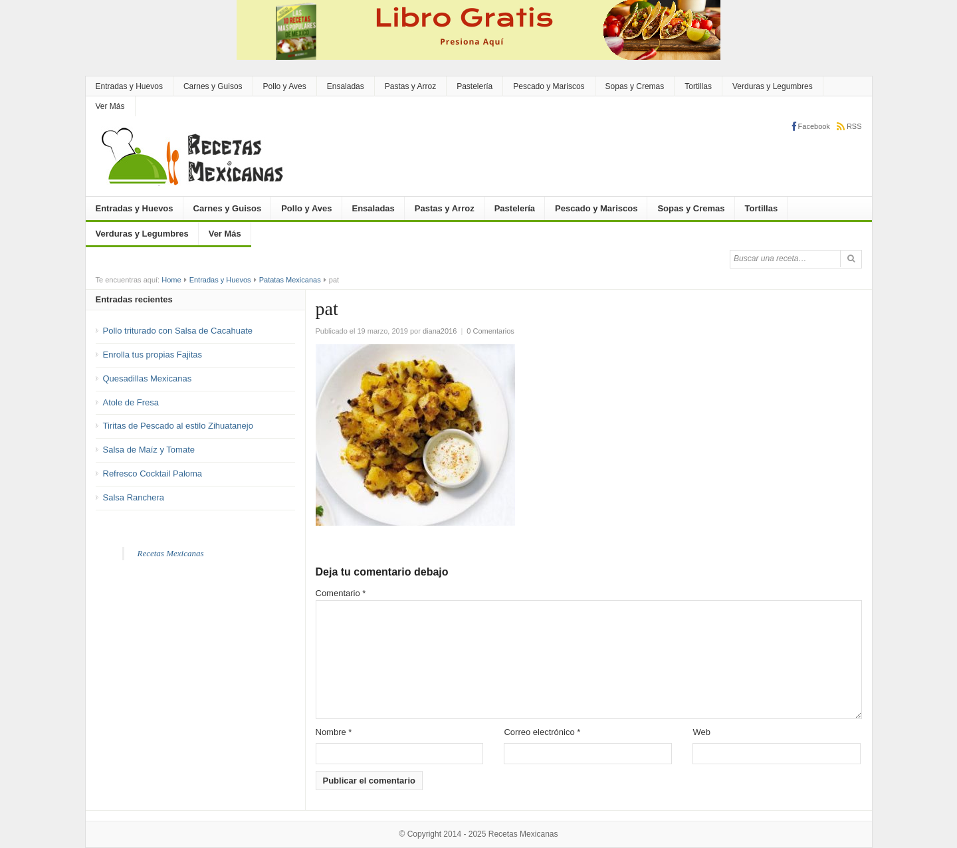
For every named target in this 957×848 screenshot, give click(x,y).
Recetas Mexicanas (171, 553)
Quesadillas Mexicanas (147, 378)
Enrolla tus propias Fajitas (153, 355)
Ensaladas (345, 86)
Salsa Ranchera (134, 497)
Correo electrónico (542, 732)
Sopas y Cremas (635, 86)
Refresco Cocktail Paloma (153, 473)
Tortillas (698, 86)
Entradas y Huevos (129, 86)
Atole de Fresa (131, 402)
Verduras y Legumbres (772, 86)
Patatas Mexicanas (290, 280)
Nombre (334, 732)
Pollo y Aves (284, 86)
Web (701, 732)
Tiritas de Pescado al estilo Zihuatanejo (178, 426)
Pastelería (474, 86)
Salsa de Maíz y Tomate (149, 450)
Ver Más (110, 106)
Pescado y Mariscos (548, 86)
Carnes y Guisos (213, 86)
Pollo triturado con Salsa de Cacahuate (178, 331)
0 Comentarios (490, 331)
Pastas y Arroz (410, 86)
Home (171, 280)
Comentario (341, 593)
